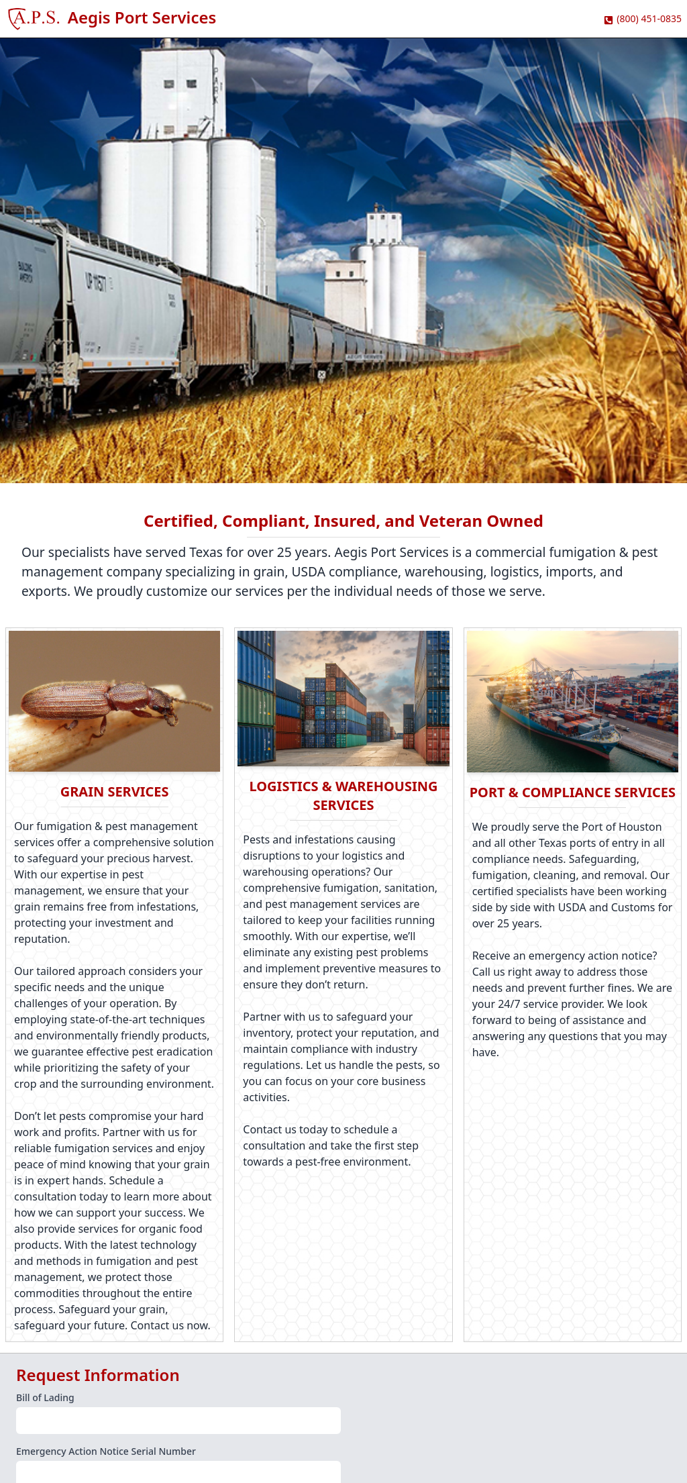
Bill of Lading (45, 1397)
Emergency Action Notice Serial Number (106, 1451)
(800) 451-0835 (649, 18)
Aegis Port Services (142, 17)
